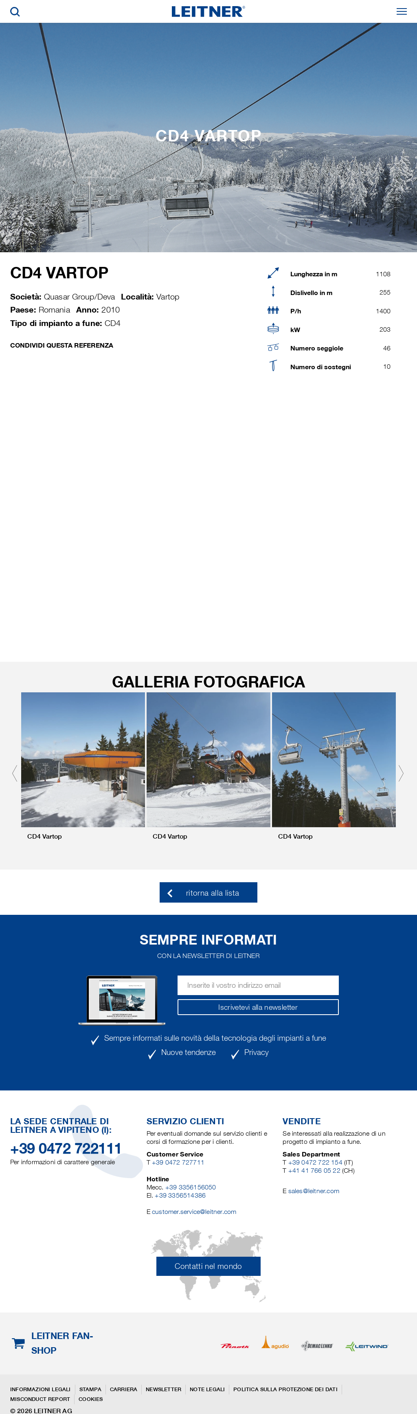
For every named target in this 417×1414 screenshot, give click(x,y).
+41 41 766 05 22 (315, 1170)
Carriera (124, 1389)
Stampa (90, 1389)
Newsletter (163, 1389)
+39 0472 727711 (178, 1162)
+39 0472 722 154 (315, 1162)
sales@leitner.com (313, 1191)
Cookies (91, 1399)
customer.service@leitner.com (194, 1212)
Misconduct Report (40, 1399)
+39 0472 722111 (66, 1148)
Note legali (207, 1389)
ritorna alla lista (212, 893)
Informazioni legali (40, 1389)
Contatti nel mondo (208, 1266)
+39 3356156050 (190, 1187)
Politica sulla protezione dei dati (285, 1389)
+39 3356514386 (180, 1195)
